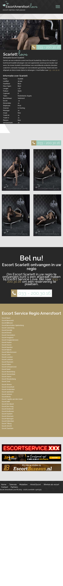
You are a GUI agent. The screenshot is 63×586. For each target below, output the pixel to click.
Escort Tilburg (6, 423)
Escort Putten (6, 364)
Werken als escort (51, 484)
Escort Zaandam (7, 428)
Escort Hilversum (7, 416)
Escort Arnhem (7, 394)
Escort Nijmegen (7, 419)
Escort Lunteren (7, 359)
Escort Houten (7, 342)
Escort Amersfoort (8, 387)
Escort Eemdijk (7, 330)
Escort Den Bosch (8, 404)
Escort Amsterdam (8, 389)
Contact (4, 487)
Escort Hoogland (7, 337)
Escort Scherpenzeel (9, 367)
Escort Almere (7, 384)
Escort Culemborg (8, 328)
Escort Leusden (7, 357)
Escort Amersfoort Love (8, 490)
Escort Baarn (6, 318)
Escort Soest (6, 369)
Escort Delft (6, 401)
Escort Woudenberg (9, 379)
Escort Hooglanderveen (10, 340)
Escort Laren (6, 355)
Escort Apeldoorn (8, 392)
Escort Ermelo (6, 333)
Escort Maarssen (7, 362)
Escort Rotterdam (8, 421)
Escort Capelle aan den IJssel (12, 399)
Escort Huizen (6, 345)
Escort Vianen (6, 376)
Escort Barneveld (8, 320)
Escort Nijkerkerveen (9, 352)
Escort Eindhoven (8, 411)
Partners (14, 487)
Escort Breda (6, 397)
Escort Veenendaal (8, 374)
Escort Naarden (7, 347)
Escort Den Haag (7, 406)
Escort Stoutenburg (8, 372)
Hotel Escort (35, 484)
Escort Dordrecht (7, 409)
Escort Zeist (6, 381)
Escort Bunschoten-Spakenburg (13, 325)
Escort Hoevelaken (8, 335)
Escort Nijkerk (6, 350)
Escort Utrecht (7, 426)
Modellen (23, 484)
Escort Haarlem (7, 414)
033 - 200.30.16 (45, 47)
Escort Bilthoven (7, 323)
